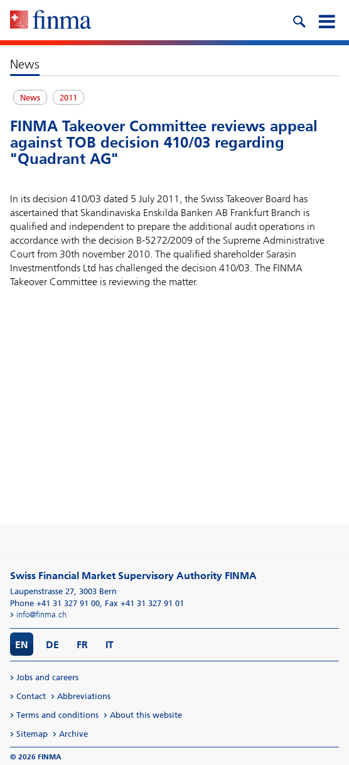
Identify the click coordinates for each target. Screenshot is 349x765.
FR (82, 645)
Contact (31, 696)
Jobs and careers (47, 677)
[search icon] (298, 20)
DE (52, 645)
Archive (73, 734)
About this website (146, 715)
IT (109, 645)
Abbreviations (83, 696)
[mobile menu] (326, 20)
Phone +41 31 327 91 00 (55, 603)
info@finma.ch (41, 614)
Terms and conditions (57, 715)
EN (21, 645)
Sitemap (32, 734)
